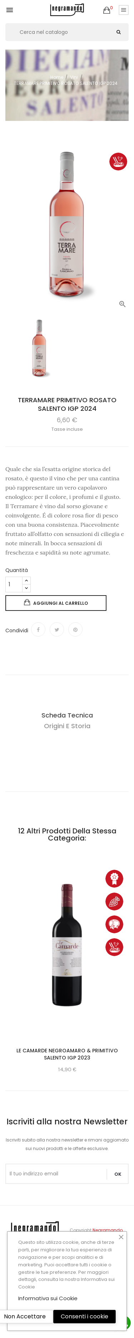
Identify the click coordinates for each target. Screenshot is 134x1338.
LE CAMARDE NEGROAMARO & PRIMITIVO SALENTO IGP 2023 (67, 1054)
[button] (106, 10)
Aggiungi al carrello (56, 602)
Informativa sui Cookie (48, 1298)
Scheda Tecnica (67, 715)
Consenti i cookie (84, 1316)
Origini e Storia (67, 725)
